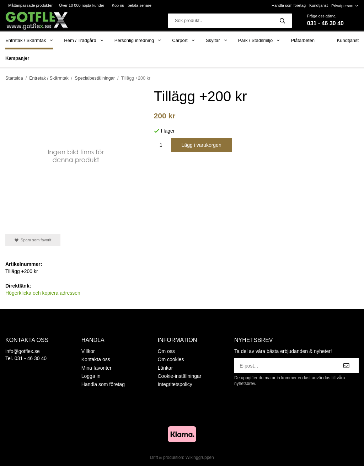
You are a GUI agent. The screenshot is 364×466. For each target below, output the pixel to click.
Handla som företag (289, 5)
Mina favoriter (96, 368)
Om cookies (171, 359)
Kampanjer (17, 58)
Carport (183, 40)
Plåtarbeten (303, 40)
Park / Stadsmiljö (259, 40)
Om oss (166, 351)
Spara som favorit (33, 240)
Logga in (91, 376)
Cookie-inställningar (180, 376)
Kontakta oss (95, 359)
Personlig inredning (137, 40)
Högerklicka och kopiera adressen (42, 293)
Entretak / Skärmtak (29, 40)
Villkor (88, 351)
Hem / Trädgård (84, 40)
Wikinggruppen (200, 457)
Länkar (165, 368)
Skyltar (217, 40)
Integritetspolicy (175, 384)
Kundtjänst (318, 5)
